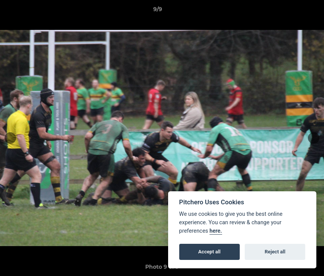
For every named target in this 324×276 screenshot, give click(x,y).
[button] (291, 11)
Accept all (209, 252)
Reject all (275, 252)
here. (215, 231)
